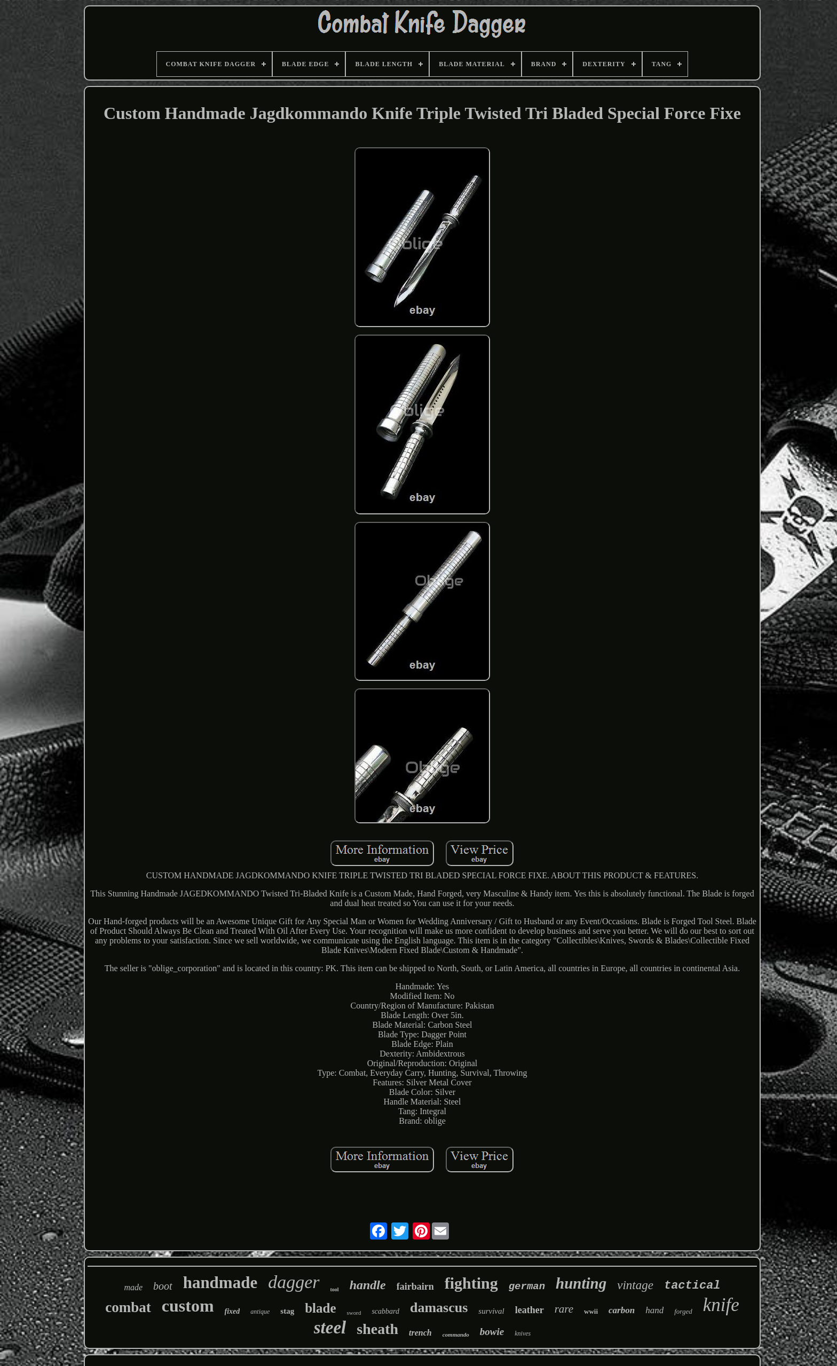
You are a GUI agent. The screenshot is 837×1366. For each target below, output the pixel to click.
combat (128, 1307)
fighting (471, 1283)
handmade (220, 1282)
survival (491, 1311)
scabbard (385, 1311)
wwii (591, 1311)
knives (523, 1333)
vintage (635, 1285)
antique (260, 1311)
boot (162, 1286)
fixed (232, 1311)
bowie (492, 1331)
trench (420, 1332)
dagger (293, 1282)
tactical (692, 1285)
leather (529, 1310)
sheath (377, 1329)
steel (330, 1327)
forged (683, 1311)
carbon (622, 1310)
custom (188, 1305)
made (133, 1287)
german (527, 1286)
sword (354, 1312)
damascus (439, 1307)
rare (564, 1309)
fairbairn (415, 1286)
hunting (581, 1283)
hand (654, 1310)
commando (456, 1334)
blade (320, 1308)
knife (721, 1304)
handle (368, 1285)
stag (287, 1311)
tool (334, 1289)
